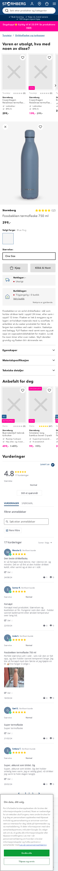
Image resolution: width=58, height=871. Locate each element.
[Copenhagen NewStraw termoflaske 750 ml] (14, 85)
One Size (10, 256)
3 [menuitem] (32, 793)
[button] (8, 572)
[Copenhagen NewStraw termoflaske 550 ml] (41, 85)
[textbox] (53, 543)
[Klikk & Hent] (43, 268)
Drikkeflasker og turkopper (30, 35)
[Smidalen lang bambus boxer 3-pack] (41, 418)
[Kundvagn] (47, 3)
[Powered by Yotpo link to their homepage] (48, 465)
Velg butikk (18, 298)
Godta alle (26, 853)
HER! (29, 28)
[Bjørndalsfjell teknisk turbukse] (14, 418)
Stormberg (9, 210)
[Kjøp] (15, 268)
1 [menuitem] (25, 793)
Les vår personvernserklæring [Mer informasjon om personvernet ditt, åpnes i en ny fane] (33, 845)
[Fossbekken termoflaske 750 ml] (8, 238)
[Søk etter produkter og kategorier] (29, 10)
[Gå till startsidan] (14, 4)
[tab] (29, 493)
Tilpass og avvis (27, 861)
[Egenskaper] (29, 350)
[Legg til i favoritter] (23, 57)
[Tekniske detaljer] (29, 370)
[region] (26, 832)
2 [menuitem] (29, 793)
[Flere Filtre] (13, 530)
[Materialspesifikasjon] (29, 360)
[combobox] (45, 542)
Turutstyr (7, 35)
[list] (29, 678)
